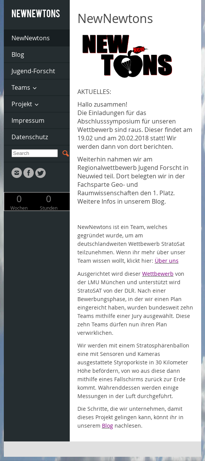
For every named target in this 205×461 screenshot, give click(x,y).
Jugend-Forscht (33, 71)
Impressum (27, 120)
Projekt (21, 104)
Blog (17, 54)
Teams (20, 87)
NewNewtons (30, 38)
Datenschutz (29, 137)
